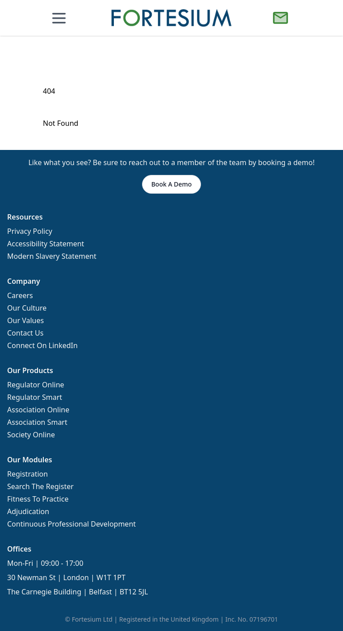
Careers (20, 295)
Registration (27, 474)
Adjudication (28, 511)
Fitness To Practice (37, 499)
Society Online (31, 435)
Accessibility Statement (45, 244)
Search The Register (40, 486)
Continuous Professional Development (71, 524)
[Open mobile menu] (59, 18)
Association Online (38, 410)
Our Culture (26, 308)
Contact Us (25, 333)
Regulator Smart (34, 397)
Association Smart (37, 422)
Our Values (25, 320)
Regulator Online (35, 385)
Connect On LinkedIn (42, 345)
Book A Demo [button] (171, 184)
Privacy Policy (29, 231)
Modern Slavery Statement (51, 256)
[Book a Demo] (280, 17)
